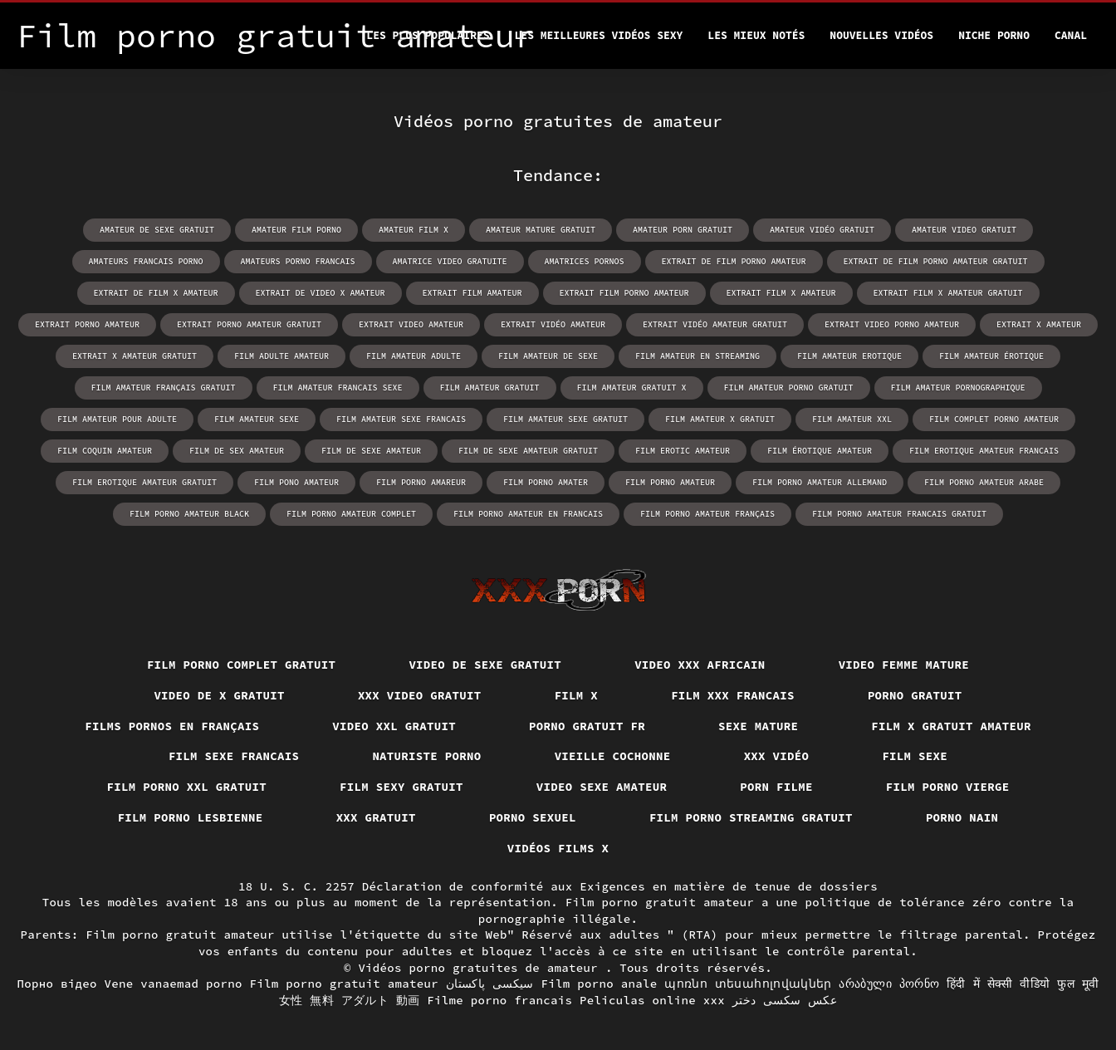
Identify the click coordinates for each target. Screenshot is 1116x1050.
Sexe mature (758, 726)
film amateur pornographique (958, 387)
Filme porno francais (499, 1000)
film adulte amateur (281, 356)
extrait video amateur (411, 324)
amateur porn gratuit (682, 229)
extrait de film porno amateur (734, 261)
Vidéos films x (558, 848)
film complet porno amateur (994, 419)
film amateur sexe (256, 419)
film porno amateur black (189, 513)
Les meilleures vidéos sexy (599, 35)
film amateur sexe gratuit (565, 419)
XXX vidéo (777, 755)
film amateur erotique (849, 356)
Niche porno (994, 35)
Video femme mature (904, 664)
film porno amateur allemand (819, 482)
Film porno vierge (948, 786)
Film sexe (914, 755)
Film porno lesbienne (190, 817)
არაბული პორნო (889, 983)
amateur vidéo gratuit (822, 229)
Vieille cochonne (613, 755)
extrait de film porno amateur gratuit (936, 261)
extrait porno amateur (87, 324)
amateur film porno (296, 229)
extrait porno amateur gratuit (249, 324)
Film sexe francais (234, 755)
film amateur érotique (991, 356)
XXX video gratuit (420, 695)
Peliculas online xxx (652, 1000)
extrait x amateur (1038, 324)
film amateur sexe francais (401, 419)
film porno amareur (421, 482)
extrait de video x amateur (320, 292)
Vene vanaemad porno (173, 983)
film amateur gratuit (490, 387)
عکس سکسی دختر (784, 1000)
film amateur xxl (852, 419)
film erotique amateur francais (984, 450)
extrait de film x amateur (156, 292)
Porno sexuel (532, 817)
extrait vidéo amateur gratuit (715, 324)
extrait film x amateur (781, 292)
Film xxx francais (733, 695)
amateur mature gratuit (540, 229)
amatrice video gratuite (450, 261)
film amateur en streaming (697, 356)
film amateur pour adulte (117, 419)
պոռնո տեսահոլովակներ (747, 983)
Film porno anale (599, 983)
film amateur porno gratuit (789, 387)
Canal (1071, 35)
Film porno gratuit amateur (344, 983)
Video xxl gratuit (394, 726)
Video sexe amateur (602, 786)
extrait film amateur (472, 292)
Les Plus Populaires (427, 35)
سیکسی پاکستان (490, 983)
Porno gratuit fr (587, 726)
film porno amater (545, 482)
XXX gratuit (376, 817)
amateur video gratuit (964, 229)
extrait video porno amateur (892, 324)
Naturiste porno (426, 755)
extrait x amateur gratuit (134, 356)
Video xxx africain (700, 664)
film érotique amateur (819, 450)
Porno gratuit (915, 695)
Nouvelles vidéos (881, 35)
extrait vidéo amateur (553, 324)
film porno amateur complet (351, 513)
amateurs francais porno (146, 261)
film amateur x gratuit (720, 419)
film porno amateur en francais (528, 513)
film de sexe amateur (371, 450)
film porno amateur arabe (984, 482)
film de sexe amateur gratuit (528, 450)
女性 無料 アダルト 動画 (349, 1000)
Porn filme (776, 786)
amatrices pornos (584, 261)
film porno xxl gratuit (187, 786)
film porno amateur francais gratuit (899, 513)
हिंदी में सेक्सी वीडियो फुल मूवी (1023, 983)
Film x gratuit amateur (951, 726)
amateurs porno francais (298, 261)
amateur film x (413, 229)
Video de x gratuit (219, 695)
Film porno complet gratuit (241, 664)
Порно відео (57, 983)
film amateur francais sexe (338, 387)
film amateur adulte (413, 356)
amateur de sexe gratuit (157, 229)
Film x (577, 695)
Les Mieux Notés (756, 35)
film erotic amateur (682, 450)
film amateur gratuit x (632, 387)
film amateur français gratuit (163, 387)
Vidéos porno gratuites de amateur (481, 967)
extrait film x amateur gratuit (948, 292)
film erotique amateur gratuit (144, 482)
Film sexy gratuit (401, 786)
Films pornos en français (172, 726)
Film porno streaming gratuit (751, 817)
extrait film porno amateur (624, 292)
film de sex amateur (236, 450)
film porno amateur (670, 482)
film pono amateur (296, 482)
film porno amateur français (707, 513)
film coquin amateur (104, 450)
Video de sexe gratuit (485, 664)
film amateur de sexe (548, 356)
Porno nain (962, 817)
